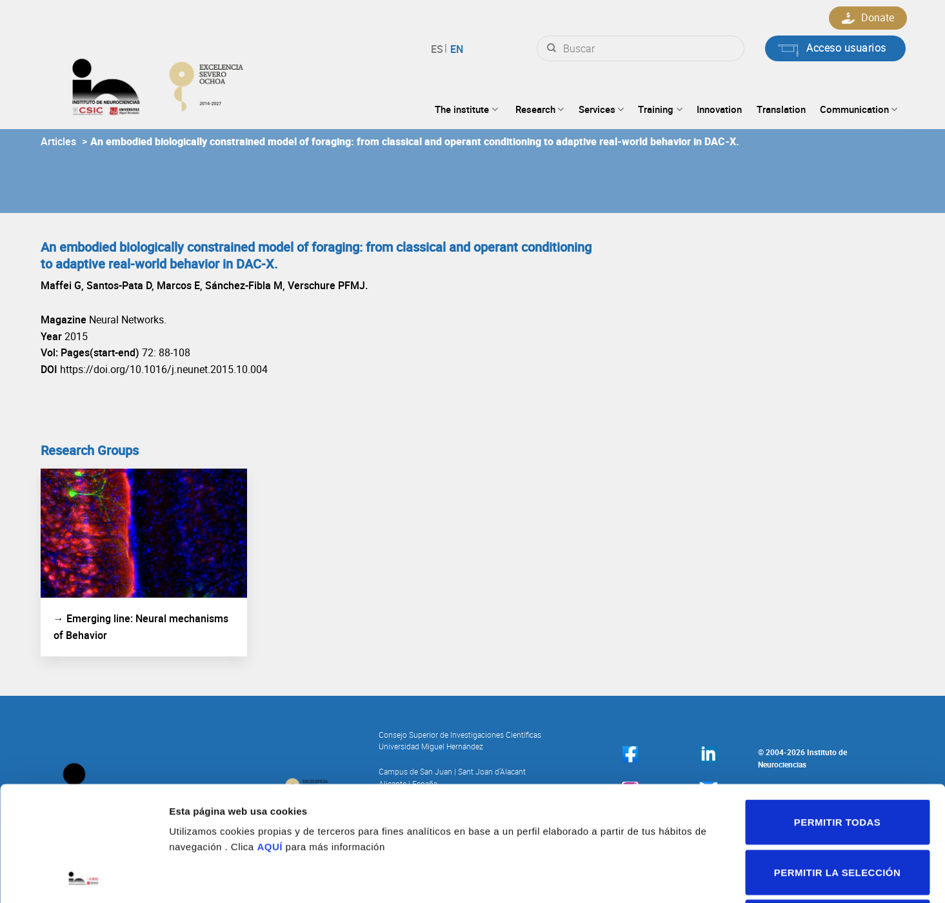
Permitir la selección (837, 764)
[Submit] (551, 48)
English (455, 49)
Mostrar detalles (687, 877)
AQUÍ (270, 738)
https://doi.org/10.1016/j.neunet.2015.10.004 (164, 369)
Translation (781, 109)
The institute (466, 109)
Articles (58, 141)
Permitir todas (837, 714)
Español (439, 49)
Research (539, 109)
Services (601, 109)
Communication (858, 109)
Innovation (719, 109)
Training (660, 109)
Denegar (837, 814)
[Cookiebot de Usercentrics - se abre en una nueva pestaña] (83, 878)
